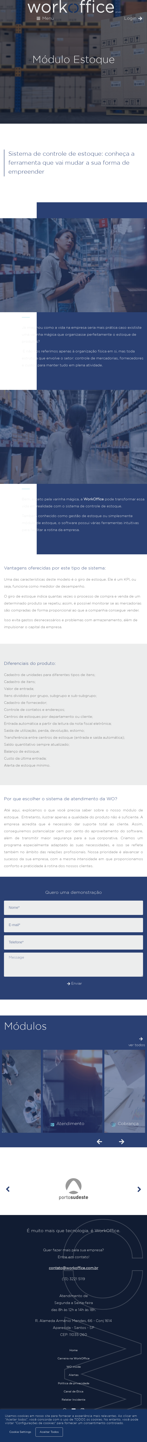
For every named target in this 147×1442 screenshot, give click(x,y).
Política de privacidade (73, 1383)
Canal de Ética (73, 1391)
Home (73, 1350)
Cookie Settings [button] (20, 1432)
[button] (45, 19)
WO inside (73, 1367)
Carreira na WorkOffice (73, 1358)
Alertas (74, 1375)
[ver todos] (141, 1039)
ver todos (136, 1045)
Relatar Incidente (73, 1400)
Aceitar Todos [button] (49, 1432)
